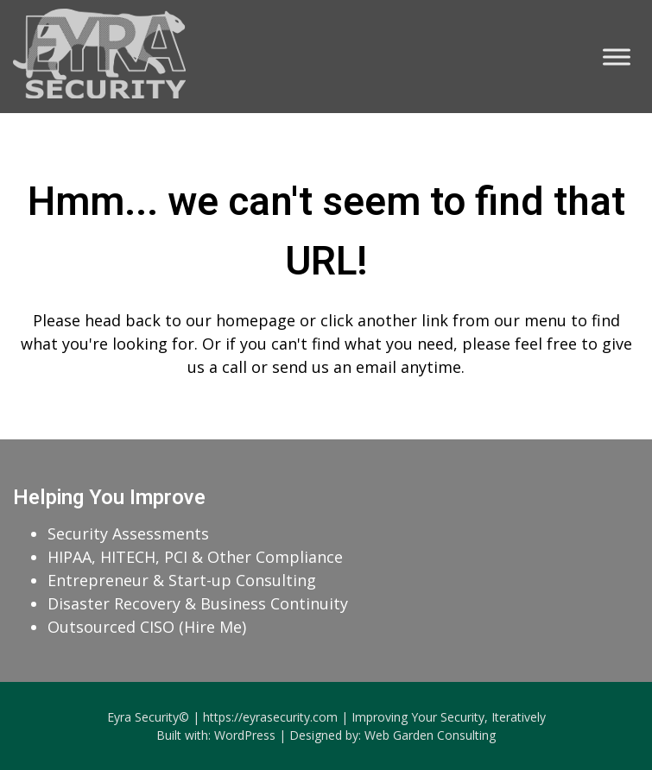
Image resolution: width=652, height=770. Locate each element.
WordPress (244, 735)
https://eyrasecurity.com (270, 717)
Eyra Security (143, 717)
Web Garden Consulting (430, 735)
